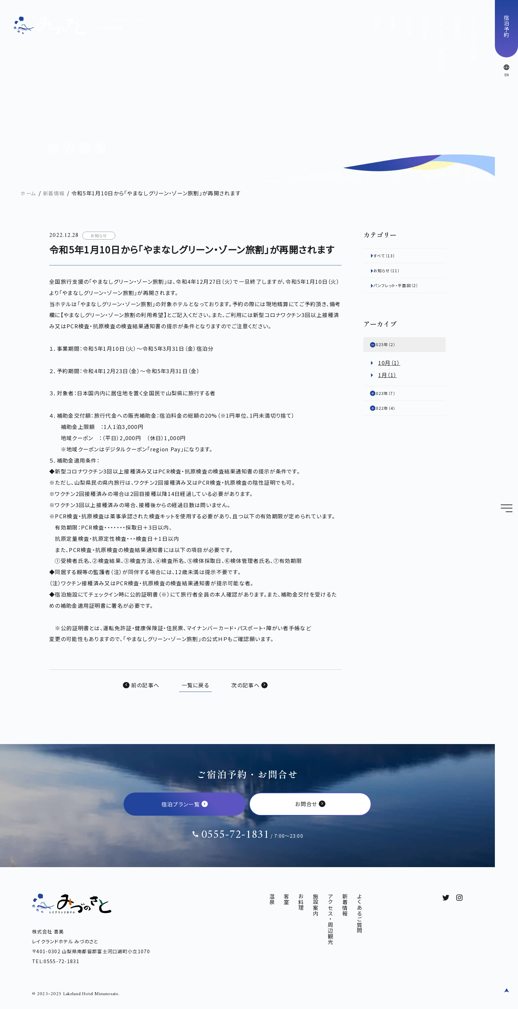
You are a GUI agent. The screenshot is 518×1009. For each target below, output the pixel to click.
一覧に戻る (195, 685)
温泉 (376, 22)
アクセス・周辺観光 (441, 45)
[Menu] (506, 508)
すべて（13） (392, 256)
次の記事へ (245, 685)
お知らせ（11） (395, 273)
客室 (392, 22)
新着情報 (457, 29)
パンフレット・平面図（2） (408, 290)
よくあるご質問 (473, 38)
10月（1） (389, 370)
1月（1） (387, 382)
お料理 (408, 26)
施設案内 (425, 29)
